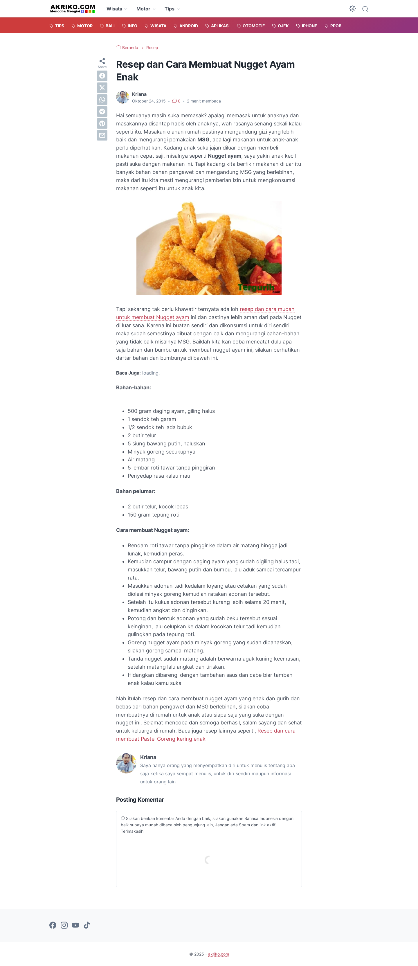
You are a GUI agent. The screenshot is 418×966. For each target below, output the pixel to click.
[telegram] (102, 111)
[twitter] (102, 87)
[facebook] (102, 76)
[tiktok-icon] (86, 925)
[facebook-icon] (52, 925)
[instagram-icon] (64, 925)
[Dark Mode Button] (352, 8)
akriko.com (218, 953)
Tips (169, 9)
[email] (102, 135)
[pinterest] (102, 123)
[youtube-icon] (75, 925)
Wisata (114, 9)
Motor (143, 9)
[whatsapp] (102, 99)
